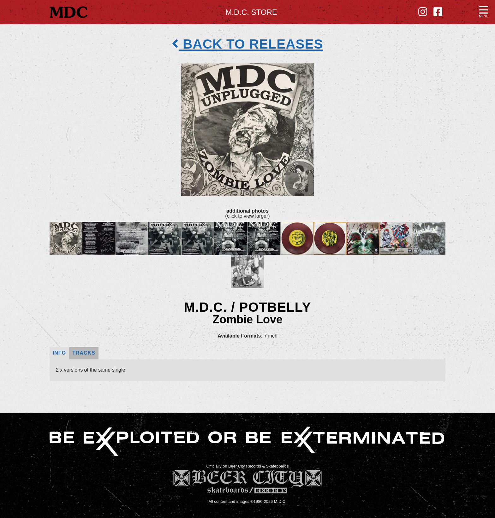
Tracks (83, 353)
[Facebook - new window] (437, 12)
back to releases (247, 44)
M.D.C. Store (251, 12)
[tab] (59, 353)
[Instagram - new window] (422, 12)
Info (59, 353)
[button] (484, 11)
